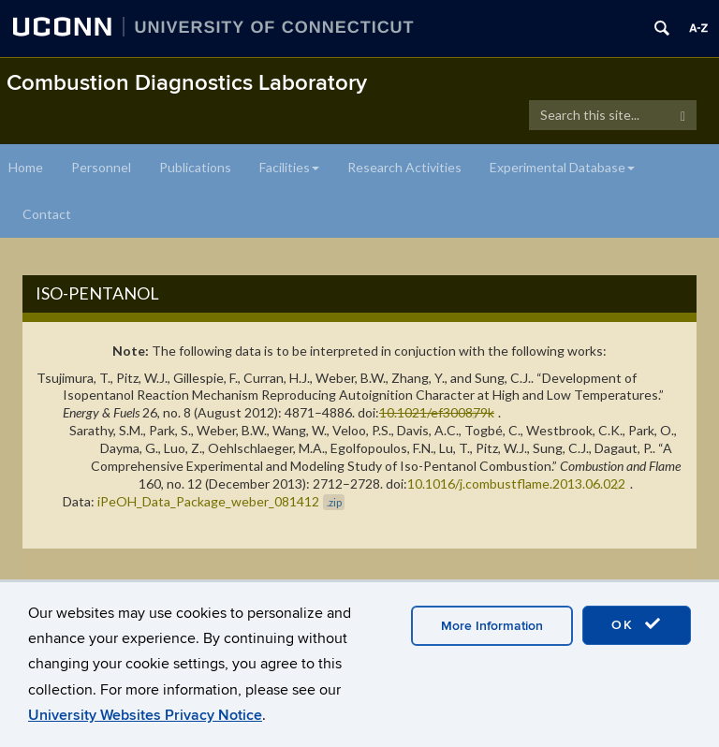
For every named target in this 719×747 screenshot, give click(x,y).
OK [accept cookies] (636, 624)
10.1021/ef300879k (436, 412)
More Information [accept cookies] (492, 626)
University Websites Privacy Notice (145, 715)
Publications (195, 167)
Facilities (289, 167)
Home (25, 167)
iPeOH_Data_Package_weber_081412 (221, 501)
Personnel (101, 167)
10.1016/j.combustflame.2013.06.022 (516, 483)
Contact (46, 214)
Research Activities (404, 167)
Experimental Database (562, 167)
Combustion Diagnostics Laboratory (187, 82)
